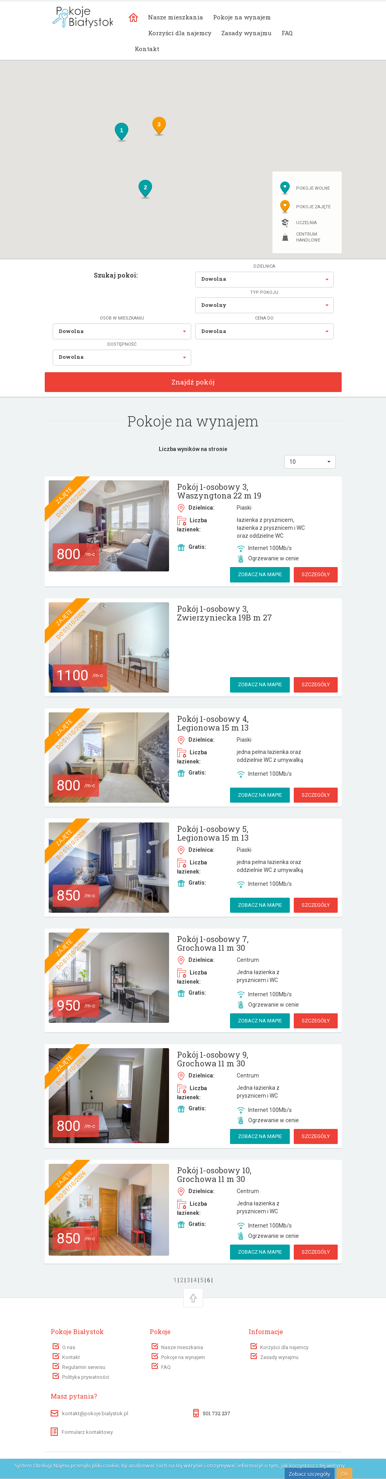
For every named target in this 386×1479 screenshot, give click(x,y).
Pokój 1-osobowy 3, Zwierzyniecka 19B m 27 (224, 612)
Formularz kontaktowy (82, 1432)
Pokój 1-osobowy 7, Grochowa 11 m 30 (213, 943)
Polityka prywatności (85, 1377)
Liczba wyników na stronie (193, 449)
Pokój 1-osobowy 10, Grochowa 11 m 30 (214, 1174)
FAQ (287, 33)
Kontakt (147, 49)
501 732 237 (216, 1413)
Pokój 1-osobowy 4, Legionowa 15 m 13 (213, 723)
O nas (68, 1347)
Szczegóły (316, 574)
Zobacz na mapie (260, 574)
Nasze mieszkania (175, 17)
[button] (264, 279)
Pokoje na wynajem (242, 17)
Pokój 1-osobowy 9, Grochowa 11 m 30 (212, 1058)
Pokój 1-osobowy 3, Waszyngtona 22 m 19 (219, 491)
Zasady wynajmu (246, 33)
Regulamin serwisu (83, 1367)
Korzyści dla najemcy (179, 33)
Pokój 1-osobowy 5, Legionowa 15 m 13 (213, 833)
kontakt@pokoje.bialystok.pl (95, 1413)
